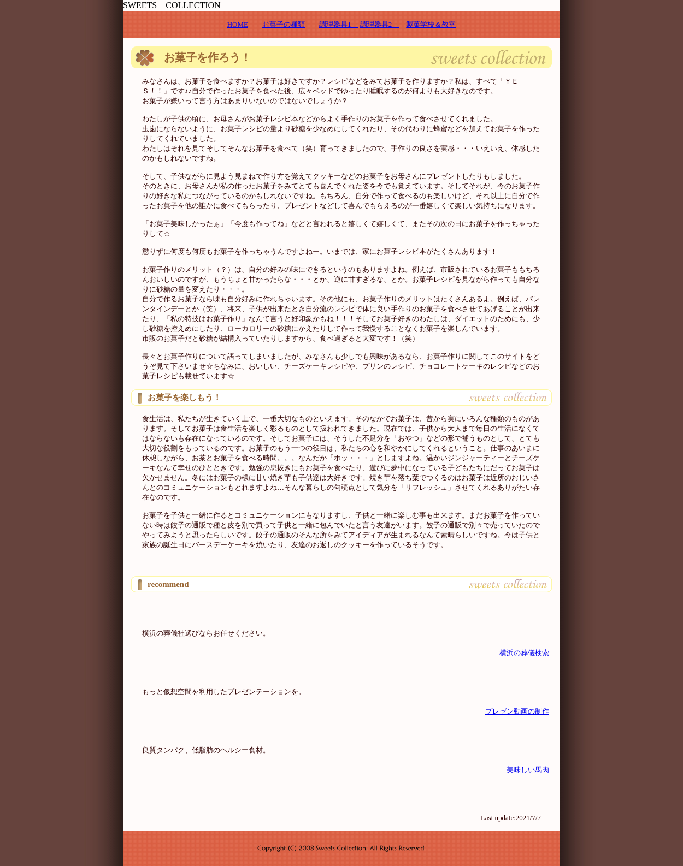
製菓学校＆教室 (431, 24)
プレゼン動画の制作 (517, 711)
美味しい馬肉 (528, 770)
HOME (237, 24)
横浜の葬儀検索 (524, 653)
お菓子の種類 (283, 24)
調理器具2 (379, 24)
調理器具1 (338, 24)
